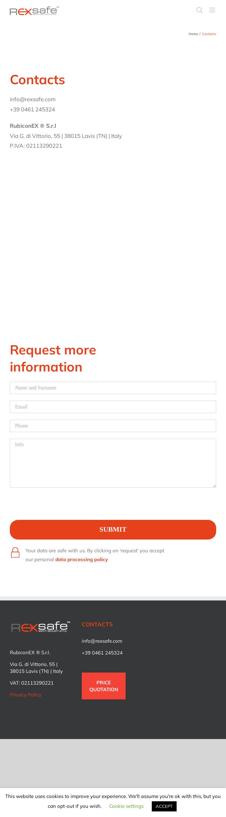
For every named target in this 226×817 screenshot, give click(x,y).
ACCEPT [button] (164, 806)
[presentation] (59, 507)
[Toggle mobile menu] (212, 10)
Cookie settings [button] (126, 806)
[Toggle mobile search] (199, 10)
